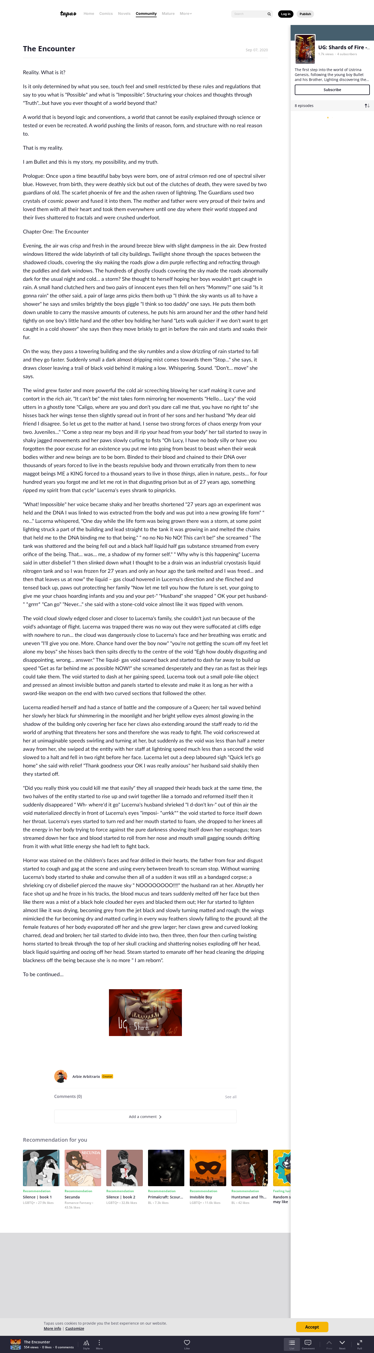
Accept (312, 1327)
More (186, 13)
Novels (124, 13)
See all (231, 1096)
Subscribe (332, 89)
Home (89, 13)
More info (52, 1328)
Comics (106, 13)
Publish (305, 14)
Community (146, 13)
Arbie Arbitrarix (86, 1076)
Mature (168, 13)
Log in (285, 14)
